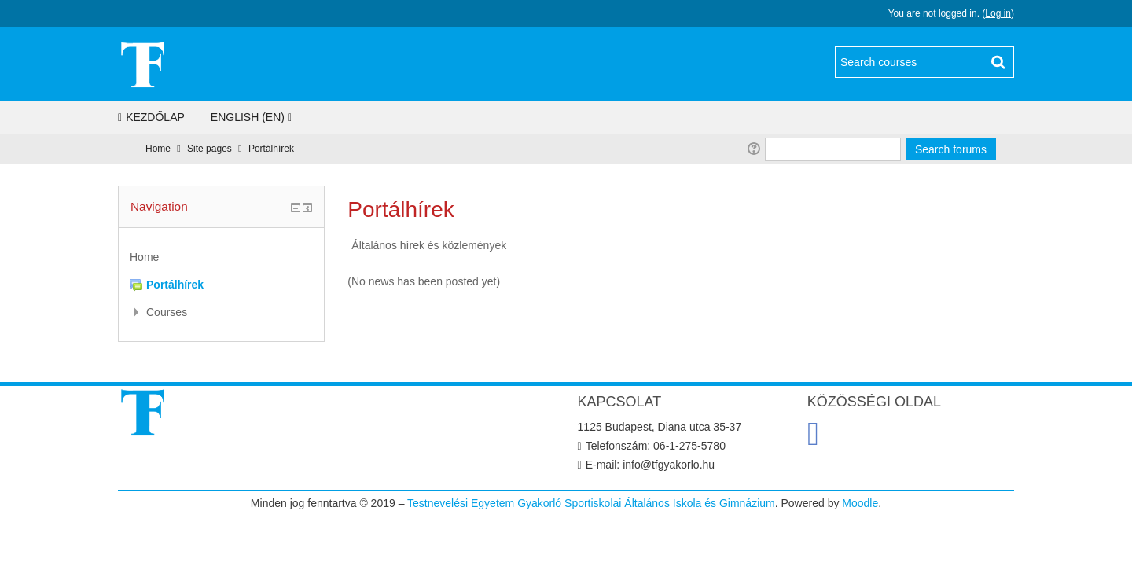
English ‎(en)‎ (248, 117)
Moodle (860, 503)
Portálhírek (271, 148)
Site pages (209, 148)
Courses (166, 312)
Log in (998, 13)
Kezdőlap (151, 117)
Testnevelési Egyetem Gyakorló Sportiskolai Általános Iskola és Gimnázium (591, 503)
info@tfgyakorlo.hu (669, 464)
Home (158, 148)
